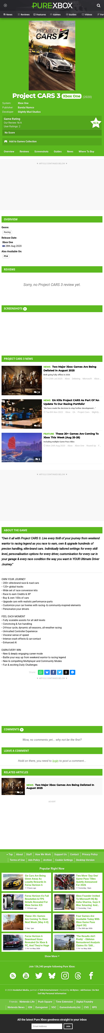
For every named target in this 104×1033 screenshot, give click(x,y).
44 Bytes (74, 990)
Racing (7, 232)
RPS (94, 1007)
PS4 (6, 256)
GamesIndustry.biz (70, 1007)
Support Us (60, 854)
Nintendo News (16, 1007)
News (70, 151)
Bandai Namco (26, 107)
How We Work (43, 854)
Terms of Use (17, 860)
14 (37, 425)
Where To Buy (86, 151)
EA (74, 412)
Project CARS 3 (46, 96)
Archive (47, 860)
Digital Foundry (84, 1001)
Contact (74, 854)
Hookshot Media (21, 990)
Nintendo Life (27, 1001)
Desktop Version (85, 860)
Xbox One (23, 103)
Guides (58, 151)
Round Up (91, 445)
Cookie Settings (64, 860)
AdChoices (85, 990)
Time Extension (64, 1001)
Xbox (67, 378)
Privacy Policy (90, 854)
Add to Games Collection (20, 142)
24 (37, 392)
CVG (86, 1007)
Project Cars (83, 412)
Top (10, 854)
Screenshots (41, 151)
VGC (53, 1007)
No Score (10, 132)
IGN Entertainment (49, 990)
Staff (29, 854)
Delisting (76, 378)
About (19, 854)
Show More (52, 956)
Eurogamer (42, 1007)
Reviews (24, 151)
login (55, 761)
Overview (9, 151)
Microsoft (87, 378)
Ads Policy (34, 860)
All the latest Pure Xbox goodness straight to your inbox (52, 1019)
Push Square (45, 1001)
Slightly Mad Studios (29, 111)
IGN (30, 1007)
